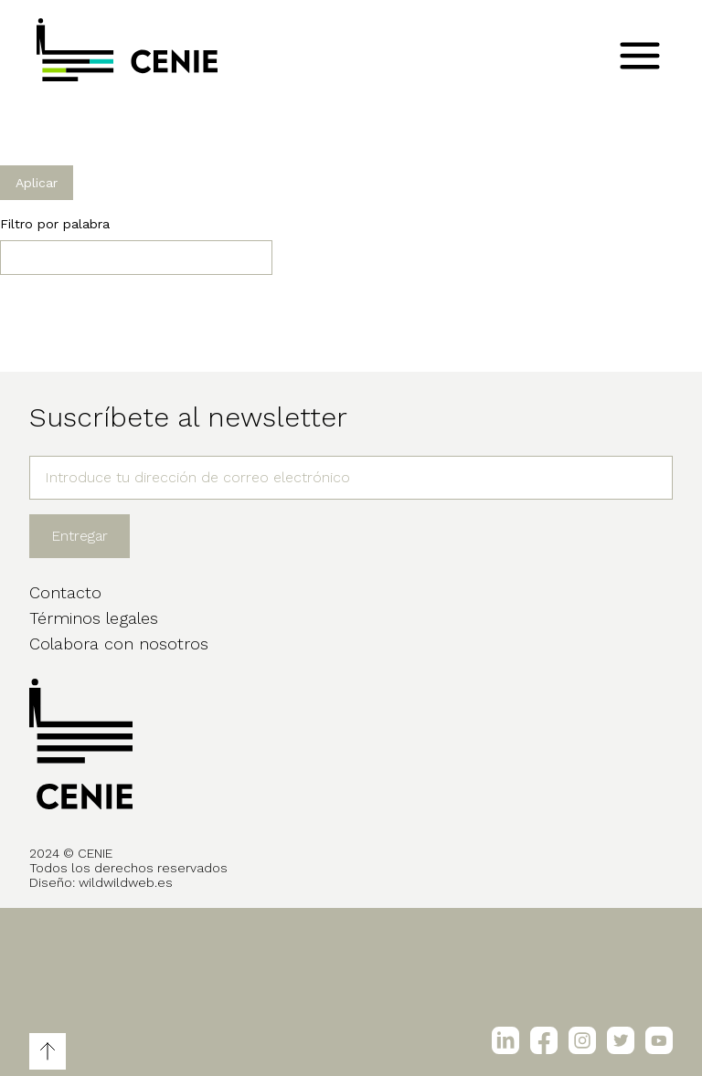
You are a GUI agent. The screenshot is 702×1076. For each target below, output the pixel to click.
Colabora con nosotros (118, 643)
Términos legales (93, 618)
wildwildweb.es (126, 882)
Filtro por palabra (55, 223)
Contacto (65, 592)
